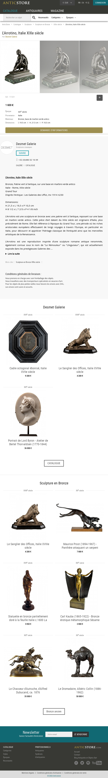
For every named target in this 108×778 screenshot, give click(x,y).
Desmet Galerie (26, 144)
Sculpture (28, 24)
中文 (87, 2)
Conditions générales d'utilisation (49, 773)
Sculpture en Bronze (42, 24)
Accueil (77, 751)
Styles (5, 754)
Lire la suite (14, 253)
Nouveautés (43, 17)
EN (83, 2)
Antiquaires (39, 750)
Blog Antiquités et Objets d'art (85, 757)
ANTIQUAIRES (34, 11)
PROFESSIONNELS (42, 747)
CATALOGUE (10, 11)
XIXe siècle (58, 24)
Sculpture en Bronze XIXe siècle (28, 262)
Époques (6, 757)
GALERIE (19, 166)
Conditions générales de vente (75, 773)
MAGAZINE (57, 11)
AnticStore (6, 24)
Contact (77, 754)
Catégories (7, 750)
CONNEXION (100, 2)
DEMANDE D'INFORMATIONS (54, 130)
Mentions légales (28, 773)
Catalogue (17, 24)
